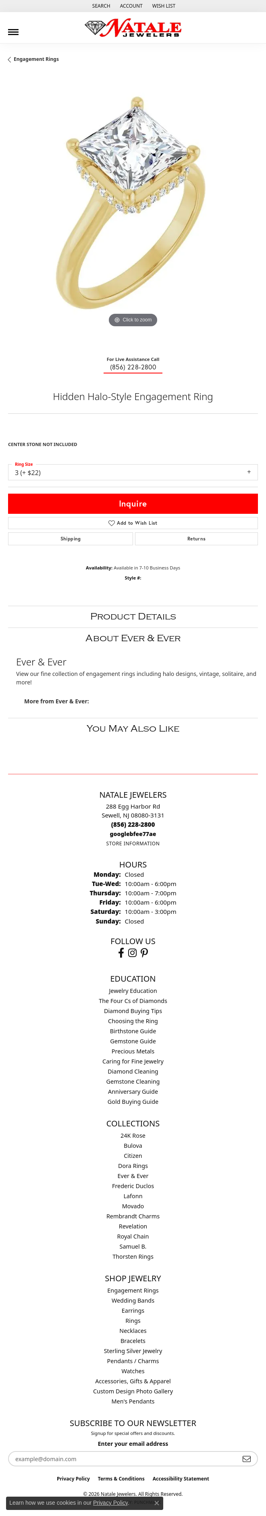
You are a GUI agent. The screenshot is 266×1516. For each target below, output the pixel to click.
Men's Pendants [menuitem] (133, 1401)
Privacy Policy (73, 1478)
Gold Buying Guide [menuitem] (133, 1101)
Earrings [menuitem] (133, 1310)
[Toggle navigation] (13, 29)
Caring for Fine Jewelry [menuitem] (133, 1061)
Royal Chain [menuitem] (133, 1236)
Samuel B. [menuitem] (133, 1246)
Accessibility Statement (181, 1478)
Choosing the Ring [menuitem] (133, 1021)
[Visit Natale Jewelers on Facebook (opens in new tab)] (121, 953)
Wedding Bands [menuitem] (133, 1300)
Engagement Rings (36, 59)
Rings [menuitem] (132, 1320)
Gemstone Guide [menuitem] (133, 1041)
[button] (100, 6)
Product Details (133, 616)
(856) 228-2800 (133, 367)
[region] (133, 213)
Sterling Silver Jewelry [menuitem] (133, 1351)
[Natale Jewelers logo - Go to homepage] (133, 27)
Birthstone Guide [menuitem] (133, 1031)
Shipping (70, 539)
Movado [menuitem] (133, 1206)
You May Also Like (133, 728)
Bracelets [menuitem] (133, 1341)
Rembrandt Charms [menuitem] (133, 1216)
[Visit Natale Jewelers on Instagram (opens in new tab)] (132, 953)
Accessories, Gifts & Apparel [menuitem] (133, 1381)
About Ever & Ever (133, 638)
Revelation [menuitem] (133, 1226)
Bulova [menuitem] (133, 1145)
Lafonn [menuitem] (132, 1196)
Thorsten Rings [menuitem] (133, 1256)
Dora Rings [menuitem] (133, 1166)
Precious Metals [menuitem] (133, 1051)
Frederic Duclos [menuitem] (133, 1186)
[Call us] (133, 834)
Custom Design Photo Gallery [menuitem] (133, 1391)
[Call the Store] (133, 824)
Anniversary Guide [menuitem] (133, 1091)
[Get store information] (133, 843)
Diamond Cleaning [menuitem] (133, 1071)
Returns (196, 539)
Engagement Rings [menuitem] (133, 1290)
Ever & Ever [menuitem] (133, 1176)
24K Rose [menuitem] (133, 1135)
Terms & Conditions (121, 1478)
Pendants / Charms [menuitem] (133, 1361)
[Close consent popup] (156, 1503)
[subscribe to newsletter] (246, 1459)
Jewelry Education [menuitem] (133, 991)
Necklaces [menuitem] (132, 1331)
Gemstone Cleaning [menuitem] (133, 1081)
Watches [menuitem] (132, 1371)
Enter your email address (133, 1443)
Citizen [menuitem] (133, 1155)
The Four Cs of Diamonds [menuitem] (133, 1001)
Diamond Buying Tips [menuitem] (133, 1011)
